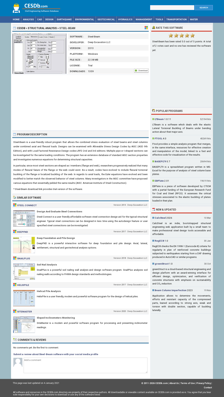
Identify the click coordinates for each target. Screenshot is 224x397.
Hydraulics (125, 19)
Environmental (84, 19)
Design (49, 19)
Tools (159, 19)
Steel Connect (27, 205)
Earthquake (64, 19)
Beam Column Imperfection (170, 290)
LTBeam (159, 119)
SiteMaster (24, 311)
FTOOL (158, 138)
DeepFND (22, 231)
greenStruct (162, 263)
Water (194, 19)
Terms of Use (187, 383)
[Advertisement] (80, 102)
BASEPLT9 (160, 161)
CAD (39, 19)
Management (144, 19)
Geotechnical (106, 19)
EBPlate (159, 180)
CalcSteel (160, 217)
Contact (208, 387)
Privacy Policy (203, 383)
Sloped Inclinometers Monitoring (56, 317)
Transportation (176, 19)
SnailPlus (23, 258)
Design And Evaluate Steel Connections (59, 211)
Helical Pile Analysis (49, 291)
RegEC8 (159, 240)
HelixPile (23, 285)
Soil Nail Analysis (47, 264)
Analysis (28, 19)
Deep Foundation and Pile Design (56, 238)
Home (16, 19)
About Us (174, 383)
